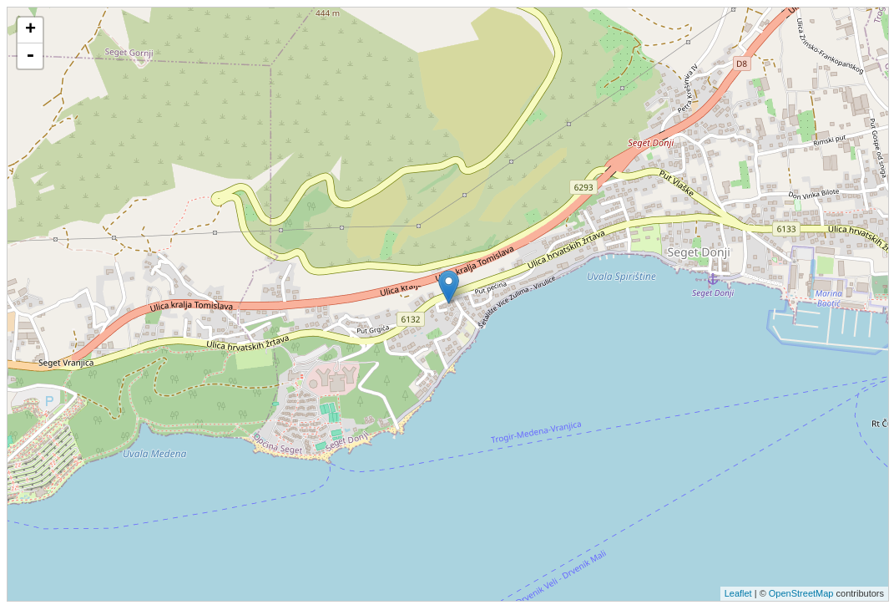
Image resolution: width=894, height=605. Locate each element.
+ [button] (30, 30)
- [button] (30, 56)
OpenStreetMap (801, 593)
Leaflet (738, 593)
